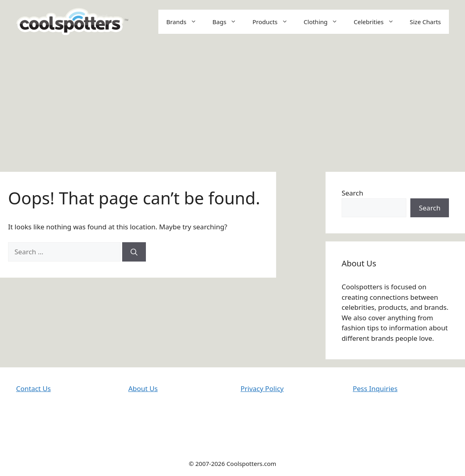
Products (273, 22)
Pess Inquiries (375, 388)
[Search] (134, 252)
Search (352, 193)
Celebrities (378, 22)
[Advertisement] (232, 103)
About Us (143, 388)
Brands (185, 22)
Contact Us (33, 388)
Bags (229, 22)
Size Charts (425, 22)
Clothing (325, 22)
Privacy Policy (262, 388)
